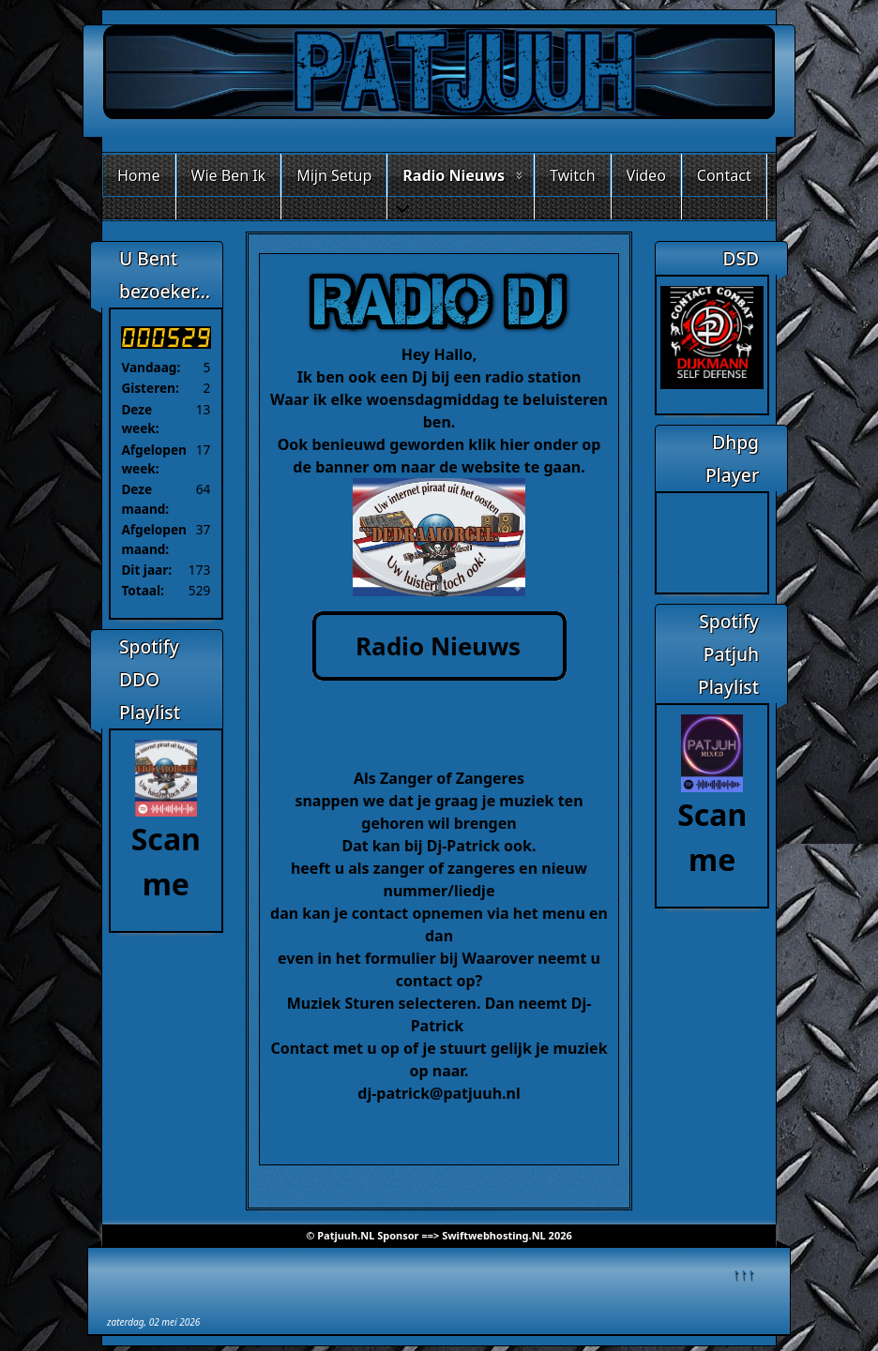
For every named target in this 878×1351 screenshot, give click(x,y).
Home (138, 175)
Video (646, 175)
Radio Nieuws (453, 175)
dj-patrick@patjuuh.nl (438, 1093)
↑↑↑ (744, 1273)
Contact (724, 175)
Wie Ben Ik (228, 175)
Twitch (573, 175)
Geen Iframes (712, 540)
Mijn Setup (333, 175)
